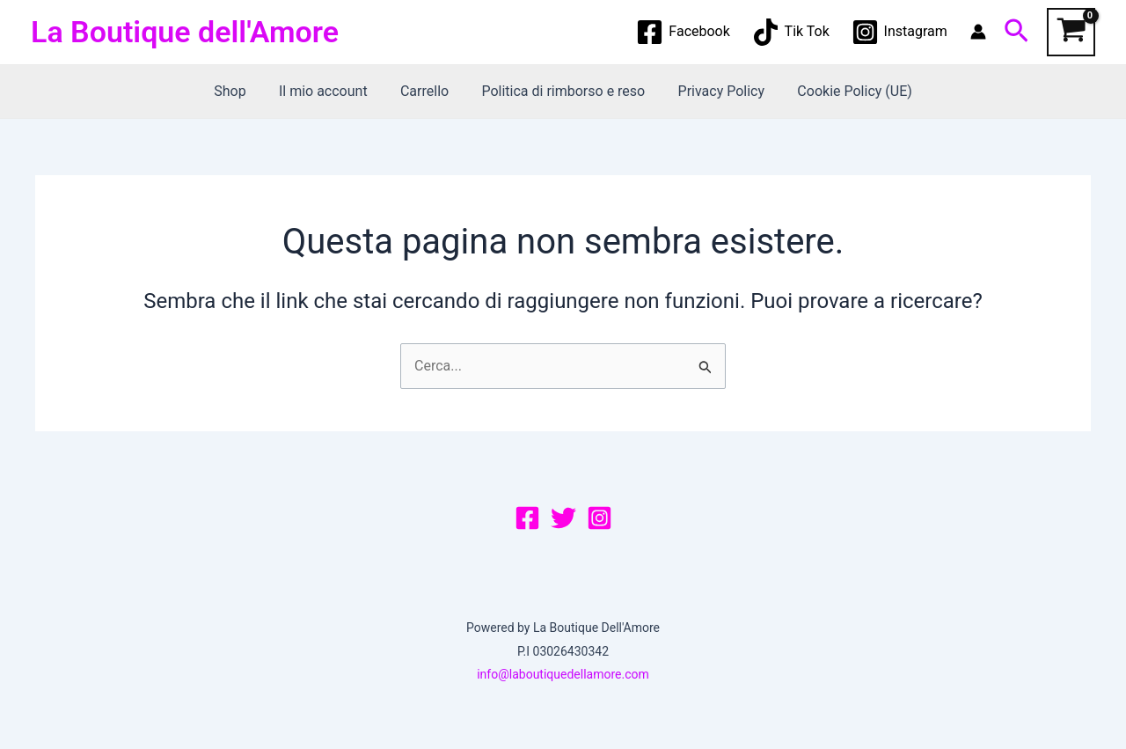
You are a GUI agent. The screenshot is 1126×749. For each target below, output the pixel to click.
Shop (241, 91)
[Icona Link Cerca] (1016, 31)
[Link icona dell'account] (978, 32)
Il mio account (330, 91)
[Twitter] (563, 518)
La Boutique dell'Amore (185, 31)
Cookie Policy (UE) (843, 91)
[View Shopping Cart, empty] (1071, 32)
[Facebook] (683, 32)
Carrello (427, 91)
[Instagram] (899, 32)
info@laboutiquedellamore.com (563, 674)
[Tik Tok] (790, 32)
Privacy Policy (714, 91)
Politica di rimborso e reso (561, 91)
